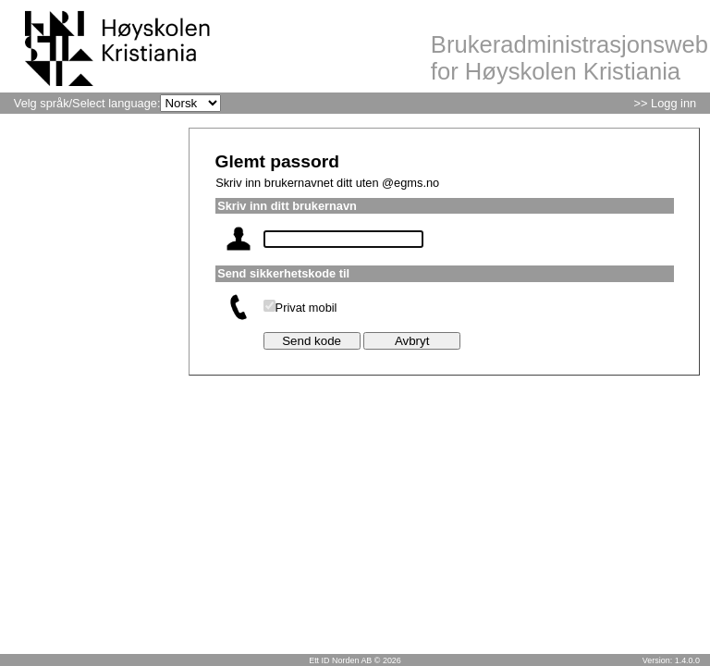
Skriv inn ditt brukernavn (287, 206)
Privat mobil (306, 307)
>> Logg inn (665, 103)
